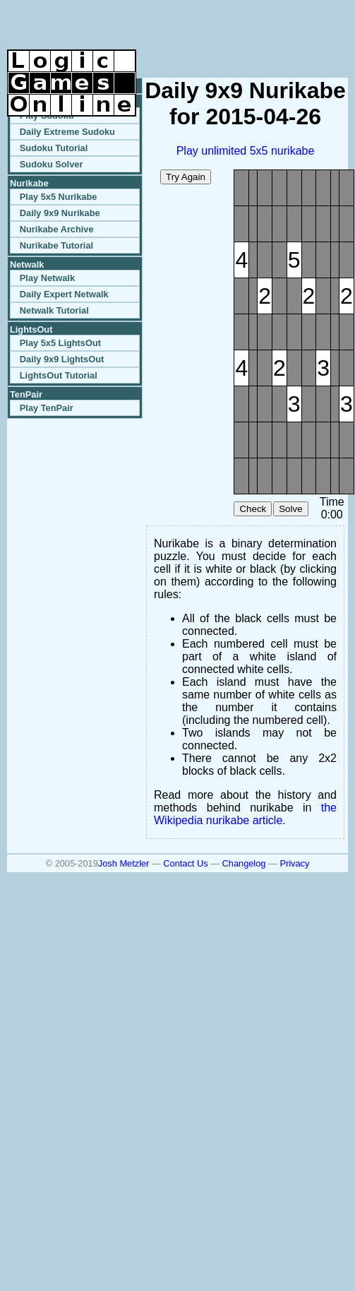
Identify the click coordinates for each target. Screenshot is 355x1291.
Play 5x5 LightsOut (60, 343)
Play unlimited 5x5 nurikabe (245, 151)
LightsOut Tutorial (58, 375)
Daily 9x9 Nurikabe (60, 213)
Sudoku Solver (51, 164)
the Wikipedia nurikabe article (245, 814)
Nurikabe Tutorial (56, 245)
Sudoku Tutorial (54, 148)
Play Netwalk (47, 278)
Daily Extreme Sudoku (67, 131)
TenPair (26, 394)
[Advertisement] (183, 28)
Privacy (294, 863)
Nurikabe (29, 183)
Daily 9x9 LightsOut (62, 359)
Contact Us (185, 863)
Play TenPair (46, 408)
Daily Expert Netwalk (64, 294)
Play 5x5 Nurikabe (58, 196)
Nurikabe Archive (57, 229)
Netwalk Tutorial (54, 310)
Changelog (244, 863)
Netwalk (27, 264)
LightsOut (31, 329)
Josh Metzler (124, 863)
